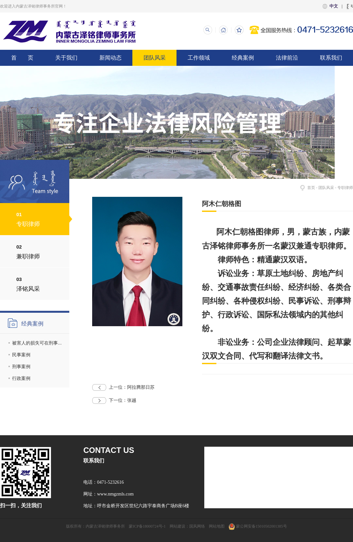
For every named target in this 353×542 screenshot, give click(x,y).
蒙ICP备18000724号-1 (147, 526)
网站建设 (177, 526)
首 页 (22, 58)
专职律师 (345, 187)
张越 (114, 400)
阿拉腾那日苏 (123, 387)
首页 (311, 187)
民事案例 (21, 354)
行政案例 (21, 378)
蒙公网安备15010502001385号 (257, 526)
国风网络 (197, 526)
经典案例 (243, 58)
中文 (333, 6)
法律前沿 (287, 58)
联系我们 (331, 58)
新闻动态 (110, 58)
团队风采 (154, 58)
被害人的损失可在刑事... (37, 343)
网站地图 (217, 526)
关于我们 (66, 58)
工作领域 (199, 58)
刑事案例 (21, 366)
